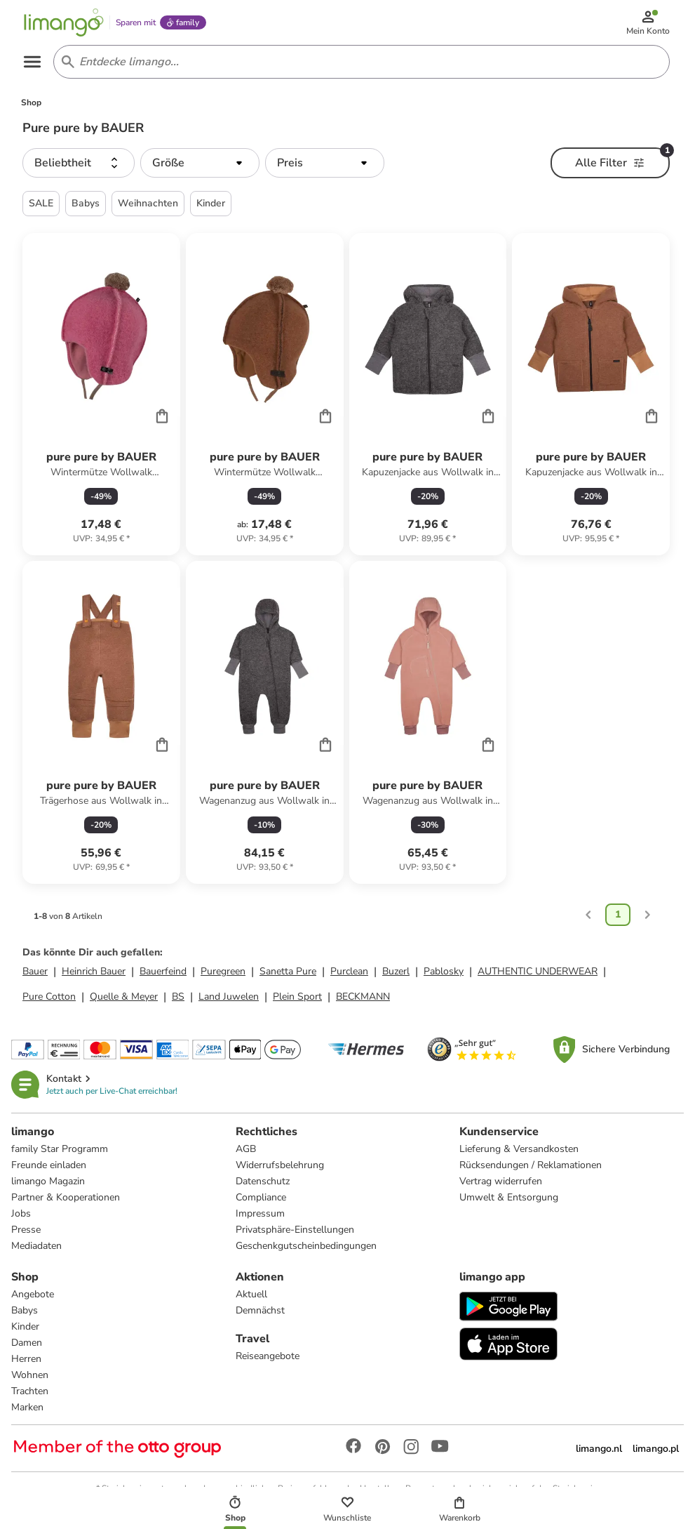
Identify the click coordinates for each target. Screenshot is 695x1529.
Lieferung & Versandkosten (519, 1149)
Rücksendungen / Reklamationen (530, 1165)
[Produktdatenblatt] (101, 394)
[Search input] (358, 61)
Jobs (21, 1213)
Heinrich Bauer (94, 971)
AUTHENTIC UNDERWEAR (538, 971)
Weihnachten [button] (148, 203)
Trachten (29, 1391)
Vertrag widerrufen (500, 1181)
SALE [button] (41, 203)
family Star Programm (59, 1149)
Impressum (260, 1213)
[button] (78, 163)
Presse (26, 1229)
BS (178, 996)
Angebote (32, 1294)
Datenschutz (263, 1181)
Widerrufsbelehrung (280, 1165)
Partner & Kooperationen (65, 1197)
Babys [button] (86, 203)
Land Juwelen (228, 996)
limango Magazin (48, 1181)
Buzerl (396, 971)
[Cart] (162, 415)
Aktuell (251, 1294)
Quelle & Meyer (124, 996)
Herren (26, 1358)
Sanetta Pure (287, 971)
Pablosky (444, 971)
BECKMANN (363, 996)
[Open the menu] (32, 62)
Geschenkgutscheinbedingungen (306, 1245)
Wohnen (29, 1375)
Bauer (35, 971)
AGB (246, 1149)
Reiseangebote (267, 1356)
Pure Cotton (49, 996)
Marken (27, 1407)
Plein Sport (297, 996)
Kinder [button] (210, 203)
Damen (26, 1342)
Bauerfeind (163, 971)
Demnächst (260, 1310)
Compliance (261, 1197)
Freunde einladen (48, 1165)
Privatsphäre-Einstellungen (295, 1229)
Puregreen (223, 971)
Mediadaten (36, 1245)
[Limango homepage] (64, 22)
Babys (24, 1310)
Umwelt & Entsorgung (508, 1197)
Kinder (25, 1326)
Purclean (349, 971)
